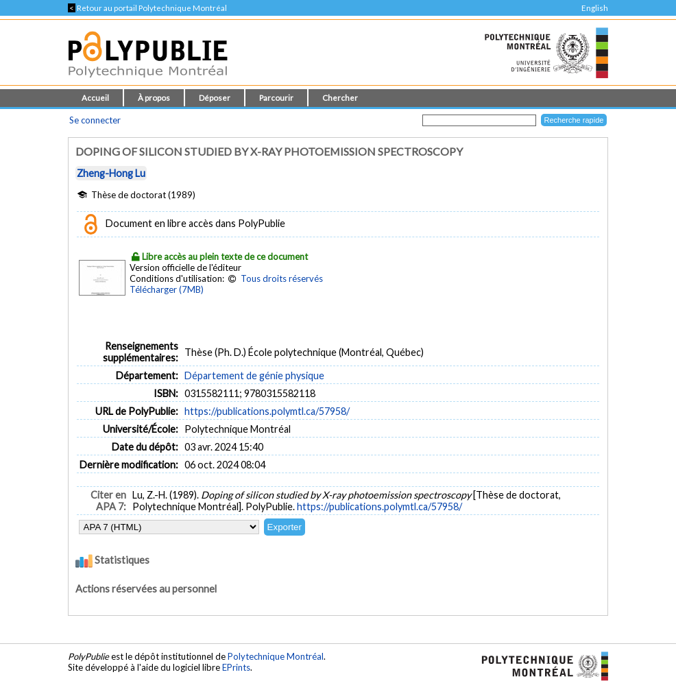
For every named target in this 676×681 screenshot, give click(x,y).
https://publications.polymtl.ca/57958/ (267, 411)
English (594, 7)
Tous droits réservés (282, 278)
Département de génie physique (254, 375)
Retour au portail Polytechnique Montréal (147, 7)
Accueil (95, 97)
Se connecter (95, 120)
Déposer (214, 97)
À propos (154, 97)
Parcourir (276, 97)
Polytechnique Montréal (276, 656)
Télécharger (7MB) (167, 289)
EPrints (236, 667)
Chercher (340, 97)
